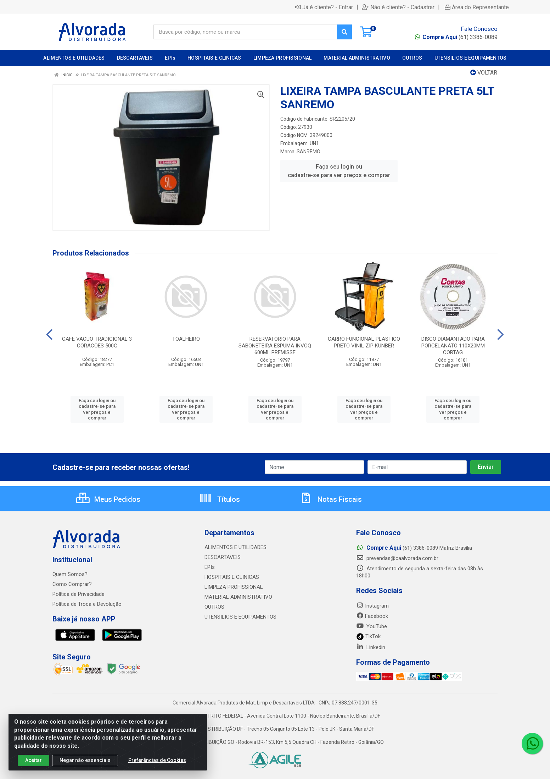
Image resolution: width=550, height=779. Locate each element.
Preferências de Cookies (157, 763)
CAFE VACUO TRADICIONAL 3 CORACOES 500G (97, 342)
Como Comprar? (72, 584)
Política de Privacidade (78, 594)
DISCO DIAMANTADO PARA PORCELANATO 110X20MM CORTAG (453, 346)
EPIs (209, 567)
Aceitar (33, 763)
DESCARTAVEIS (222, 557)
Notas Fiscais (330, 499)
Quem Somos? (70, 574)
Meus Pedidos (108, 499)
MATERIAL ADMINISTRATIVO (238, 597)
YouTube (371, 626)
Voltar (483, 72)
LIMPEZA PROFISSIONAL (233, 587)
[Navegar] (49, 334)
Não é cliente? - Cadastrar (398, 7)
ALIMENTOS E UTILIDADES (235, 547)
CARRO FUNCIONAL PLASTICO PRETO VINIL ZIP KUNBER (364, 342)
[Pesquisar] (344, 31)
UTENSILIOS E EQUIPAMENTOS (240, 617)
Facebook (372, 616)
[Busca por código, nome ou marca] (245, 31)
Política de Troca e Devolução (87, 604)
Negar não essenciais (85, 763)
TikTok (368, 636)
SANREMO (308, 151)
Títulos (219, 499)
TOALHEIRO (186, 339)
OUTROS (214, 607)
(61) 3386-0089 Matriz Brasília (414, 548)
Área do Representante (477, 7)
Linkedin (370, 647)
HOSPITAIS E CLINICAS (231, 577)
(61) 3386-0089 (460, 37)
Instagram (372, 606)
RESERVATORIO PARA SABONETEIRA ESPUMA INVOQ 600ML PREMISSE (274, 346)
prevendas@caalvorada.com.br (397, 558)
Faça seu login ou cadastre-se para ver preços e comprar (339, 171)
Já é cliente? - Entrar (324, 7)
